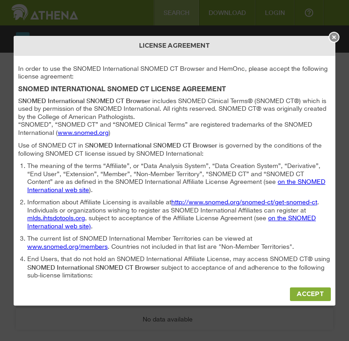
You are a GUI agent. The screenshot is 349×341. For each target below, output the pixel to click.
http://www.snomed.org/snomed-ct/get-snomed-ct (244, 202)
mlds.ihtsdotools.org (56, 218)
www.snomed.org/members (67, 246)
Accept (310, 294)
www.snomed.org (83, 132)
